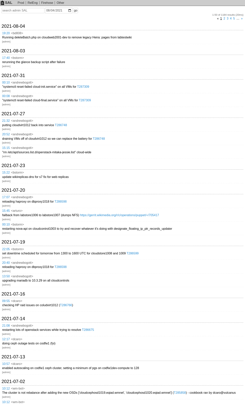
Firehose (47, 2)
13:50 (6, 276)
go (75, 10)
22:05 (6, 249)
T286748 (61, 125)
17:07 (6, 197)
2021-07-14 (13, 318)
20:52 (6, 134)
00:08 (6, 96)
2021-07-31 (13, 75)
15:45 (6, 210)
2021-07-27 (13, 113)
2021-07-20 (13, 190)
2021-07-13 (13, 356)
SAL (6, 3)
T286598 (61, 201)
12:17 (6, 339)
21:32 (6, 120)
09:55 (6, 301)
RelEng (33, 2)
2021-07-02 (13, 381)
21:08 (6, 325)
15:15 (6, 147)
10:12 (6, 388)
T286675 (88, 329)
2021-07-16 (13, 293)
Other (60, 2)
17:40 (6, 57)
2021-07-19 (13, 241)
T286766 (66, 305)
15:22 (6, 172)
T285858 (180, 392)
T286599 (133, 253)
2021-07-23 (13, 165)
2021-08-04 (13, 26)
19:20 (6, 33)
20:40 (6, 262)
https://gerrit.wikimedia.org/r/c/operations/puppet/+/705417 (119, 215)
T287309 (83, 86)
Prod (21, 2)
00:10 (6, 82)
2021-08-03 (13, 50)
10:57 (6, 363)
